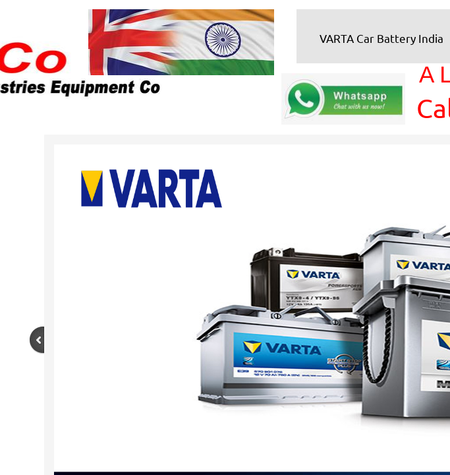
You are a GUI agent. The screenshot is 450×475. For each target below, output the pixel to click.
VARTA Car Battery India (381, 38)
